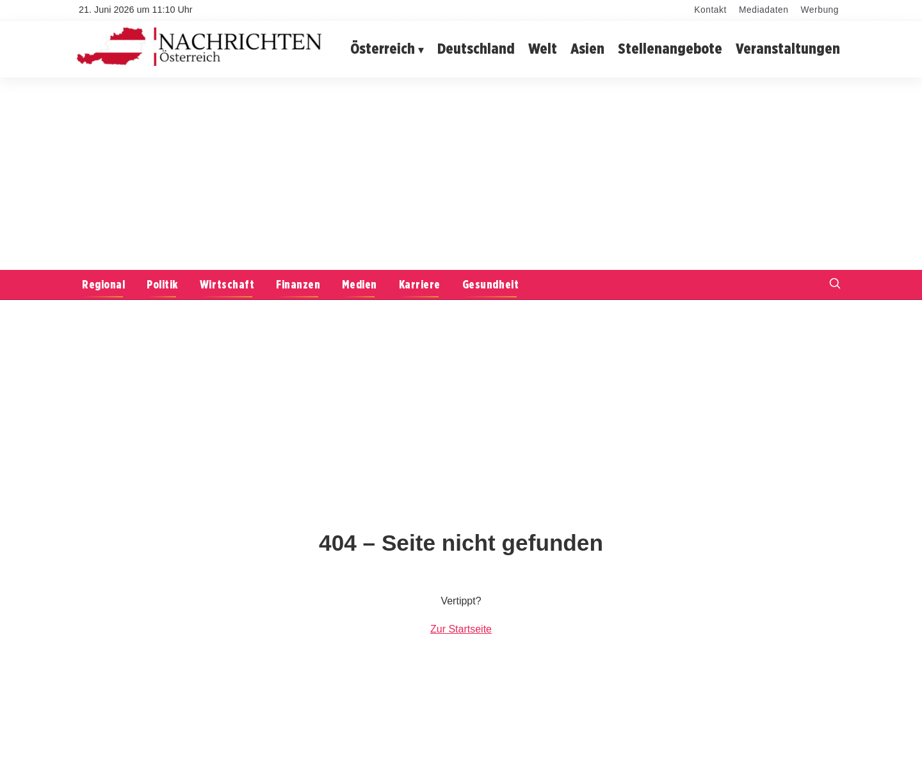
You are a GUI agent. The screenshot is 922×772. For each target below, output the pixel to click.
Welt (542, 48)
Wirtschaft (227, 284)
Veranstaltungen (788, 48)
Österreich (382, 48)
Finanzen (298, 284)
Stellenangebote (670, 48)
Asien (587, 48)
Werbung (820, 10)
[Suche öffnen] (835, 285)
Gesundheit (490, 284)
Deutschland (476, 48)
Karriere (420, 284)
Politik (162, 284)
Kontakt (710, 10)
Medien (359, 284)
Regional (103, 284)
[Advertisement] (461, 174)
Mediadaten (763, 10)
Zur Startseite (461, 629)
